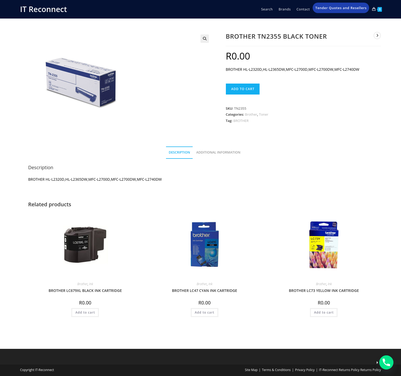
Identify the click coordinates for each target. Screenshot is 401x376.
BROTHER (241, 120)
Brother (251, 114)
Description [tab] (179, 152)
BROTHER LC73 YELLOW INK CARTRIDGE (324, 290)
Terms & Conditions (276, 370)
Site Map (251, 370)
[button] (204, 38)
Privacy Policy (305, 370)
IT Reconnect (43, 9)
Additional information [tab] (218, 152)
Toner (263, 114)
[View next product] (377, 35)
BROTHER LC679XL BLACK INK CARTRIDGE (85, 290)
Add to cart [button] (85, 312)
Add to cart (242, 89)
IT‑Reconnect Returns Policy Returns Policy (350, 370)
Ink (91, 284)
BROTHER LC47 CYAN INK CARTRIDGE (204, 290)
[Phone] (386, 362)
